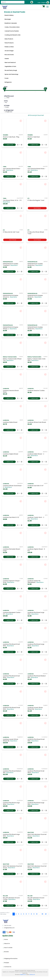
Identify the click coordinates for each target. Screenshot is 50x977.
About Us (6, 944)
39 (42, 914)
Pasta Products (9, 43)
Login (39, 2)
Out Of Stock (37, 208)
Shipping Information (10, 959)
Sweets (7, 58)
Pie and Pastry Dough (11, 70)
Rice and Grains (9, 54)
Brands (6, 952)
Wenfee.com (32, 974)
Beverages (8, 19)
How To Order (7, 948)
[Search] (12, 2)
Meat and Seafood (10, 62)
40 (46, 914)
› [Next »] (48, 914)
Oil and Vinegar (9, 51)
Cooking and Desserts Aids (12, 35)
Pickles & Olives (9, 47)
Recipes (6, 963)
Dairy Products (9, 39)
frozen (7, 107)
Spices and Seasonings (11, 74)
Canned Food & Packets (12, 31)
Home (5, 940)
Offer (7, 98)
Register (43, 2)
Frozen (6, 78)
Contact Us (7, 967)
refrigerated (8, 112)
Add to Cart (9, 144)
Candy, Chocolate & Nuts (12, 27)
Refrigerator (8, 82)
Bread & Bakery (9, 15)
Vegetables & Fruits (10, 66)
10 (36, 914)
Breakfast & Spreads (11, 23)
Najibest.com (23, 974)
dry (6, 102)
